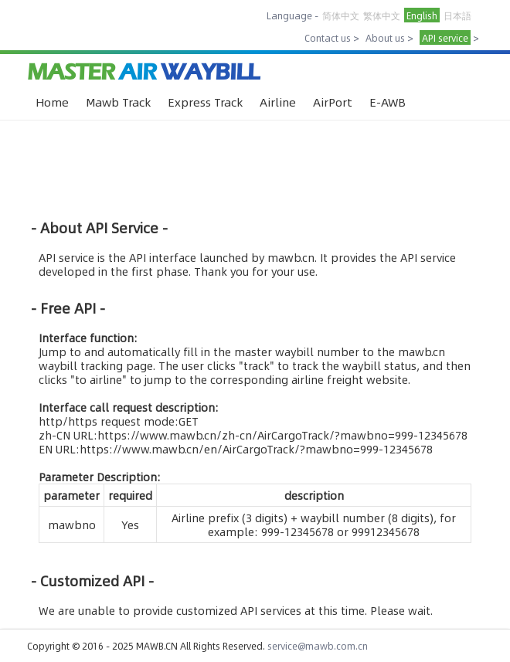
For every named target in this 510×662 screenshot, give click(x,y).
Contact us (327, 38)
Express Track (205, 101)
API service (445, 38)
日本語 (457, 15)
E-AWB (387, 101)
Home (52, 101)
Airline (278, 101)
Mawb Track (118, 101)
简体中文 (340, 15)
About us (385, 38)
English (421, 15)
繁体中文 (381, 15)
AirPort (332, 101)
